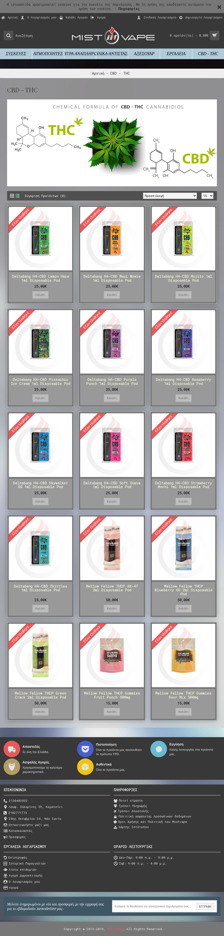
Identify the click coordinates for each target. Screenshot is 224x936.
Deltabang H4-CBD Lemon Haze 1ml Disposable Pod (40, 278)
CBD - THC (120, 73)
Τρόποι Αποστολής (131, 811)
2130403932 (16, 800)
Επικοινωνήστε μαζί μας (26, 825)
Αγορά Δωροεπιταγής (23, 875)
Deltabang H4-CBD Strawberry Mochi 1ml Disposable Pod (183, 485)
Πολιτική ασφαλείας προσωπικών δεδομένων (152, 816)
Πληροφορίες (129, 8)
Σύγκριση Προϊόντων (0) (45, 196)
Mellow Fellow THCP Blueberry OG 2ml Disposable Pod (183, 590)
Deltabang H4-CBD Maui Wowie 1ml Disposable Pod (112, 278)
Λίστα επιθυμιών (20, 869)
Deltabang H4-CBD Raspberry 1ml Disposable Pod (183, 381)
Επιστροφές (15, 857)
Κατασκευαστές (18, 831)
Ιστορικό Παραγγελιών (25, 863)
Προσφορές (15, 837)
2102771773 (15, 813)
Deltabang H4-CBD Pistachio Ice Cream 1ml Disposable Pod (40, 381)
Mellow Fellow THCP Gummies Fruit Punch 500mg (112, 695)
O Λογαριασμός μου (22, 881)
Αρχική (98, 73)
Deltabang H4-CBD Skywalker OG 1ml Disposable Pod (40, 485)
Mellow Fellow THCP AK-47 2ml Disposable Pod (112, 588)
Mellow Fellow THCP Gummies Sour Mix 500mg (183, 695)
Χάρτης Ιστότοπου (131, 827)
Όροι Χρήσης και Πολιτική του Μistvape (150, 822)
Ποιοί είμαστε (128, 800)
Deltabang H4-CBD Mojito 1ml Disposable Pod (183, 278)
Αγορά (11, 887)
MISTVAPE (115, 929)
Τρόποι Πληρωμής (130, 806)
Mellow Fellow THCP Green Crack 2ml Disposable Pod (40, 695)
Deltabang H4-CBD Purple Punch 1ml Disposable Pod (112, 381)
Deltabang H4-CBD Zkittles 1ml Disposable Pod (40, 588)
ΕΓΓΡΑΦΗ (205, 906)
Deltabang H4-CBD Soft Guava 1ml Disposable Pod (111, 485)
